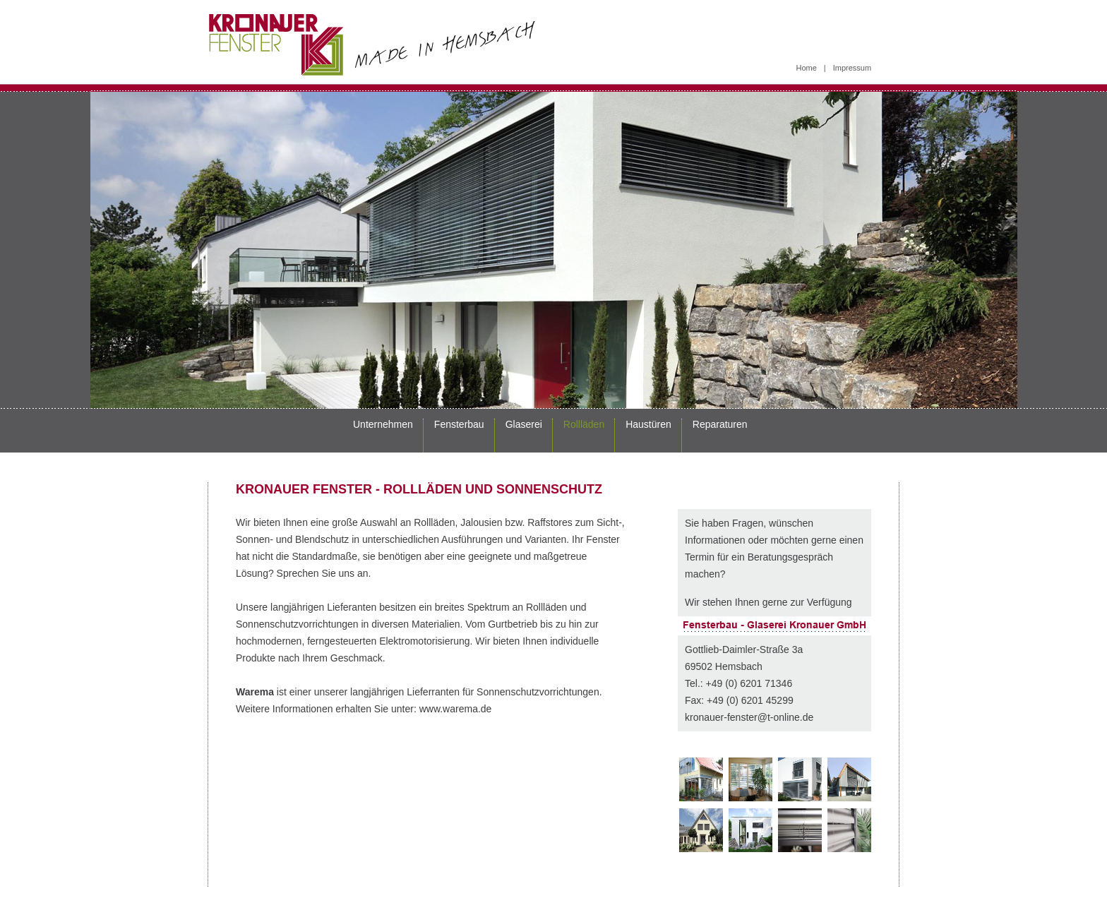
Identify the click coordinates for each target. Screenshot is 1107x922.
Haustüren (648, 424)
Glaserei (523, 424)
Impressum (852, 68)
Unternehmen (383, 424)
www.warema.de (455, 708)
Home (806, 68)
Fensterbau (459, 424)
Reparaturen (720, 424)
